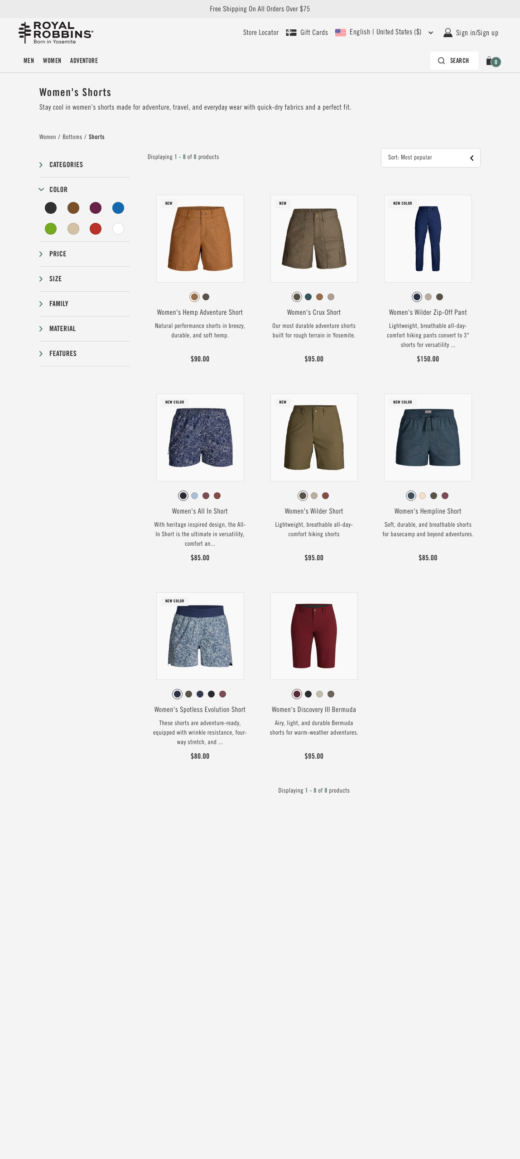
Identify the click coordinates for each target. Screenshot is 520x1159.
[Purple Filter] (95, 208)
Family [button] (58, 303)
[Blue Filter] (118, 208)
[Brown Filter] (73, 208)
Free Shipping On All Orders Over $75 (260, 9)
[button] (491, 61)
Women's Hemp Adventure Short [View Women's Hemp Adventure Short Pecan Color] (200, 312)
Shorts (97, 137)
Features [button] (63, 353)
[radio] (194, 297)
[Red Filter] (95, 229)
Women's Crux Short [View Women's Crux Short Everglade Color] (314, 312)
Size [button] (55, 278)
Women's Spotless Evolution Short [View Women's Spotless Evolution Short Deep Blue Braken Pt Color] (200, 710)
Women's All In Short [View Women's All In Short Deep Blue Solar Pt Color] (200, 511)
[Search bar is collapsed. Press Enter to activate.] (454, 61)
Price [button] (58, 254)
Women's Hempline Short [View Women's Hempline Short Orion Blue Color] (428, 511)
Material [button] (62, 328)
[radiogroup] (200, 297)
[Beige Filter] (73, 229)
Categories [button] (66, 164)
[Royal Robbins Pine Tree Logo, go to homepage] (55, 32)
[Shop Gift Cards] (307, 33)
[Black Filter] (50, 208)
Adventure (84, 60)
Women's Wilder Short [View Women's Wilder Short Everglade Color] (314, 511)
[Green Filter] (50, 229)
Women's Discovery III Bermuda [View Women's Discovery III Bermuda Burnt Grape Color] (314, 710)
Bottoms (72, 137)
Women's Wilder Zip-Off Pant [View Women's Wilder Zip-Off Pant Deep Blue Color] (428, 312)
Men (29, 60)
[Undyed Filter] (118, 229)
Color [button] (58, 189)
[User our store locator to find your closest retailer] (261, 33)
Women (52, 60)
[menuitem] (29, 61)
